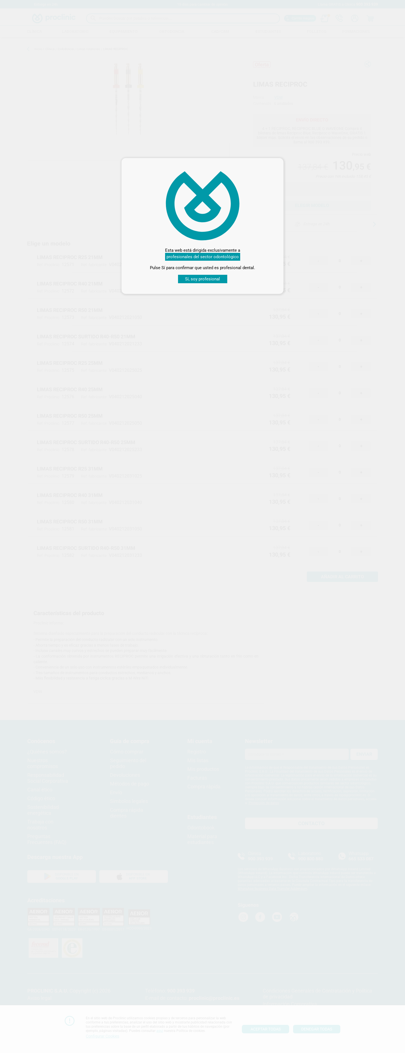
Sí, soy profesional (202, 279)
